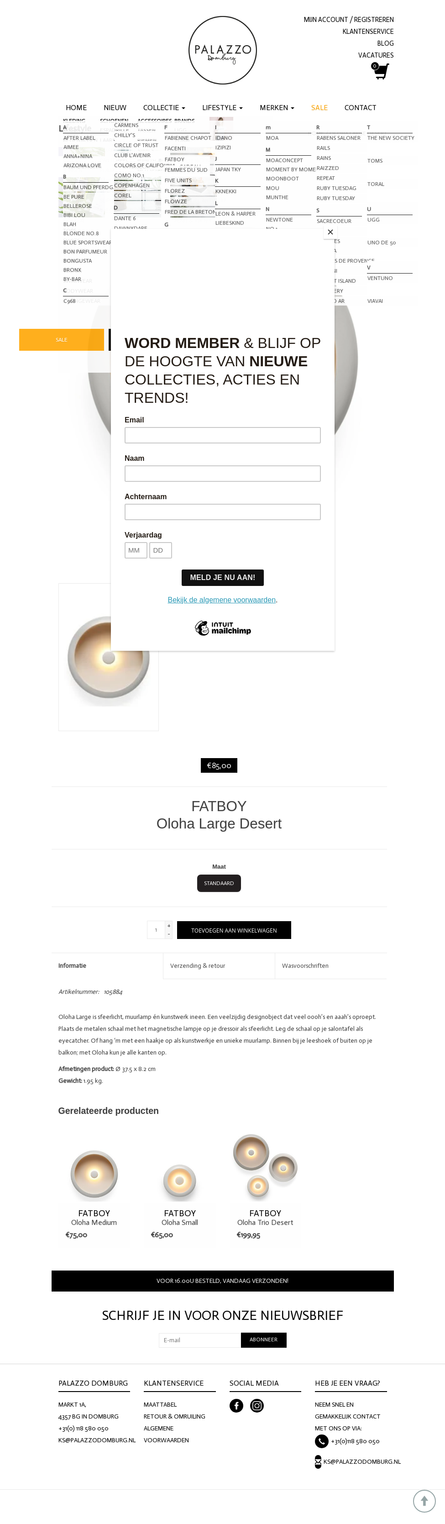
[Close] (332, 231)
